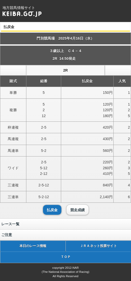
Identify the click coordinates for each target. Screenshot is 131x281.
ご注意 (6, 235)
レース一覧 (10, 224)
